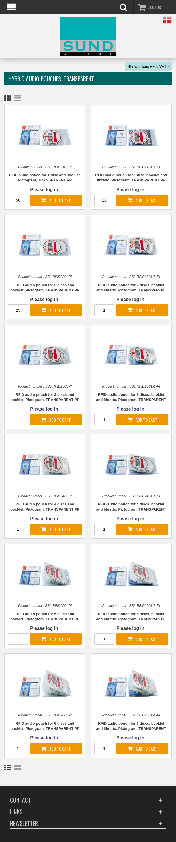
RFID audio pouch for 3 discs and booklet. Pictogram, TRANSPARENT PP (44, 397)
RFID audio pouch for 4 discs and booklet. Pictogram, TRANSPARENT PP (44, 506)
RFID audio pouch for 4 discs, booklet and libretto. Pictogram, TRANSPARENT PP (131, 507)
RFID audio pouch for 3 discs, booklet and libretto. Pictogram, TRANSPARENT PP (131, 397)
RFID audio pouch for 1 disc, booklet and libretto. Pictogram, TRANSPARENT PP (131, 177)
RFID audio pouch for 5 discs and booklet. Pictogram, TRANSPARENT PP (44, 616)
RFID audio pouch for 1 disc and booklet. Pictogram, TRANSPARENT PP (45, 177)
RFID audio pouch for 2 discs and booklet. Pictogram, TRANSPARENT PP (44, 287)
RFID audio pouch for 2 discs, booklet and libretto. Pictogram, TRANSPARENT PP (131, 288)
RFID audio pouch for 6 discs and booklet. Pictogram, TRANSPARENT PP (44, 726)
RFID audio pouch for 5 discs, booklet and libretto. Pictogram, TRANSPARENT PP (131, 617)
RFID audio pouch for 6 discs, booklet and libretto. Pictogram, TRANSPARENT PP (131, 726)
